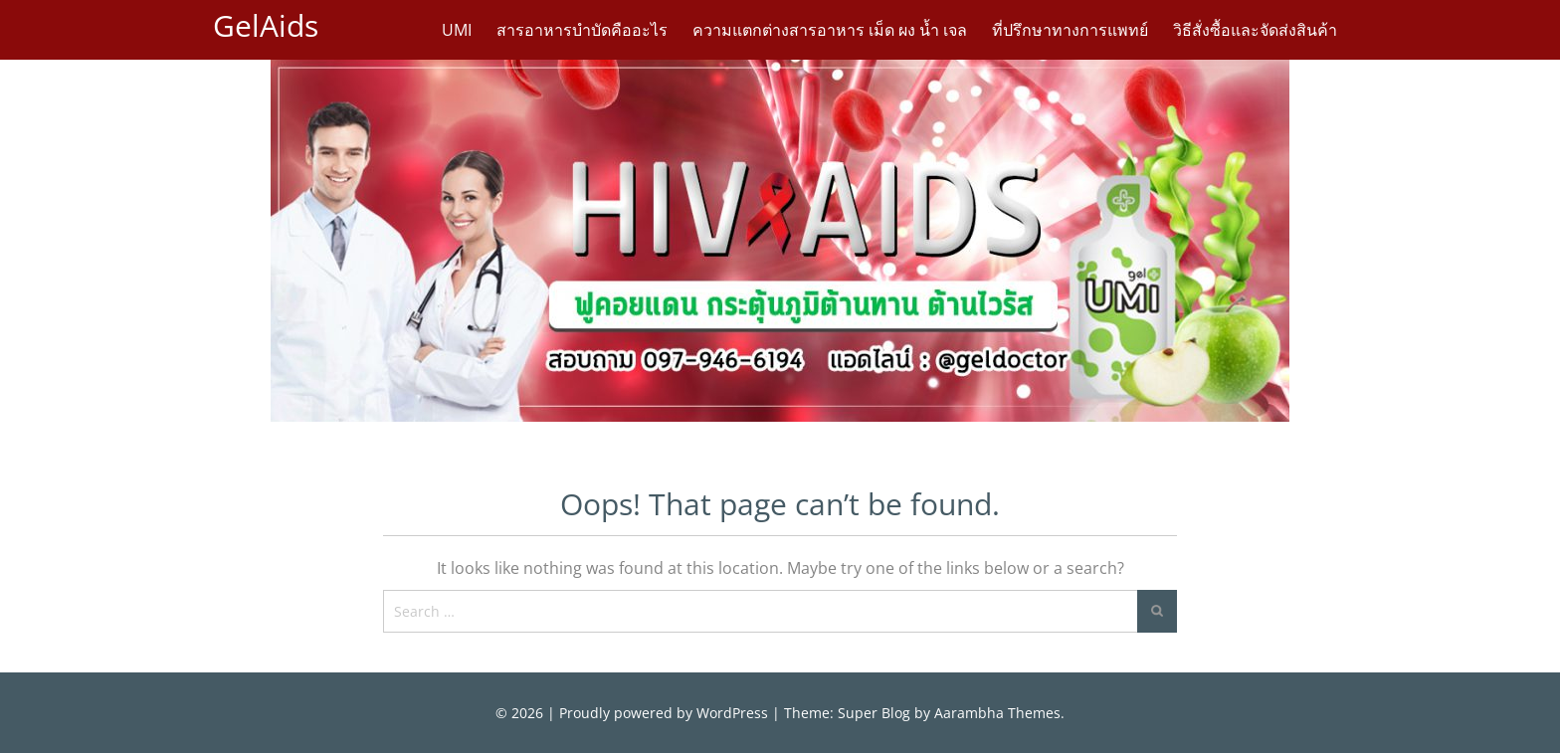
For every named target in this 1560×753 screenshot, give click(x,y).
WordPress (732, 712)
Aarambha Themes (997, 712)
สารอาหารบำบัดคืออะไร (582, 30)
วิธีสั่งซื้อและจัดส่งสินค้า (1255, 30)
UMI (457, 30)
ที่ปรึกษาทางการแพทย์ (1070, 30)
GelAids (265, 25)
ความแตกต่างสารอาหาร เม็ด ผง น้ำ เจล (829, 30)
